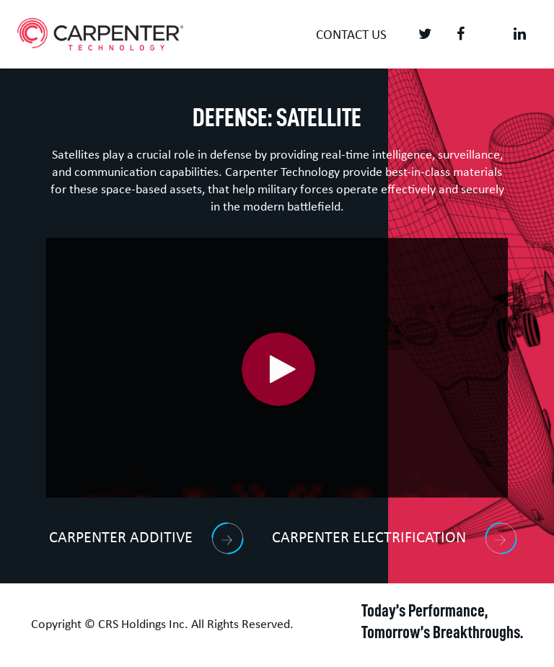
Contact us (351, 36)
